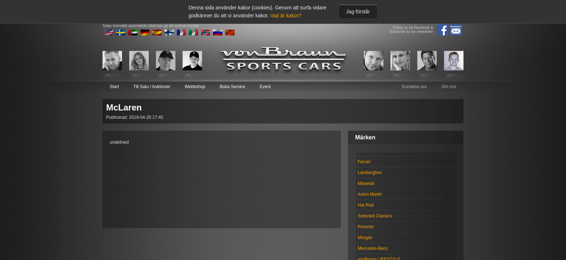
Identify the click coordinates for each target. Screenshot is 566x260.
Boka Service (232, 86)
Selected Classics (375, 215)
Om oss (448, 86)
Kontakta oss (414, 86)
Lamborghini (370, 172)
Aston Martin (370, 194)
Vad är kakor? (285, 15)
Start (114, 86)
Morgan (365, 237)
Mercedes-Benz (373, 248)
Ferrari (364, 161)
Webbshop (195, 86)
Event (265, 86)
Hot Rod (366, 205)
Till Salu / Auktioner (151, 86)
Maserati (366, 183)
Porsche (366, 226)
